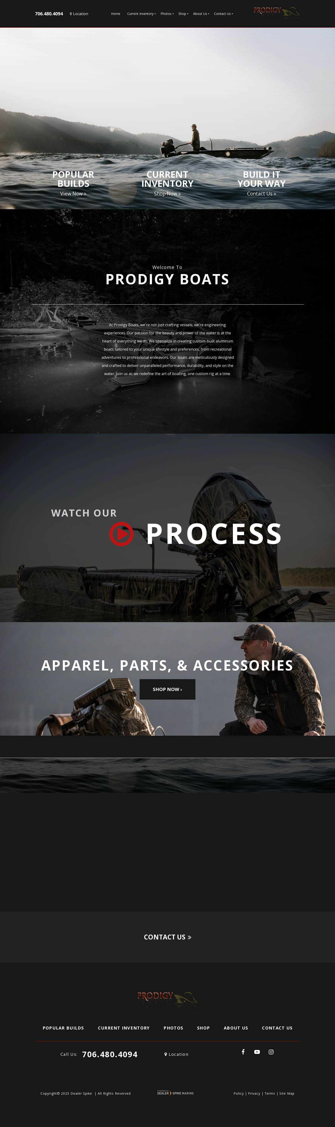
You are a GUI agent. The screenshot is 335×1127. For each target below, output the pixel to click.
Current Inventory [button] (140, 13)
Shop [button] (182, 13)
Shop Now (167, 689)
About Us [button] (200, 13)
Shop (203, 1028)
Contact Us (167, 937)
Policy (239, 1093)
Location (176, 1054)
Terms (270, 1093)
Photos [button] (166, 13)
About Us (236, 1028)
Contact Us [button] (222, 13)
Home (115, 13)
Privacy (254, 1093)
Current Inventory (124, 1028)
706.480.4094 (110, 1054)
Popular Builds (63, 1028)
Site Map (287, 1093)
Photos (173, 1028)
